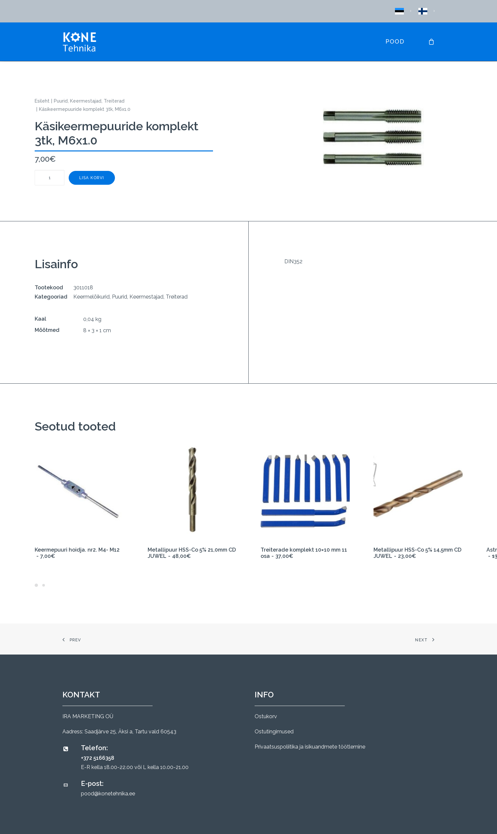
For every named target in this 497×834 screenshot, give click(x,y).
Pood (394, 41)
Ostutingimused (274, 731)
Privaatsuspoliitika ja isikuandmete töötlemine (310, 747)
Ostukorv (266, 716)
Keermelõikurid (91, 297)
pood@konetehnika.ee (108, 793)
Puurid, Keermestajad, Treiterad (89, 101)
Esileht (42, 101)
